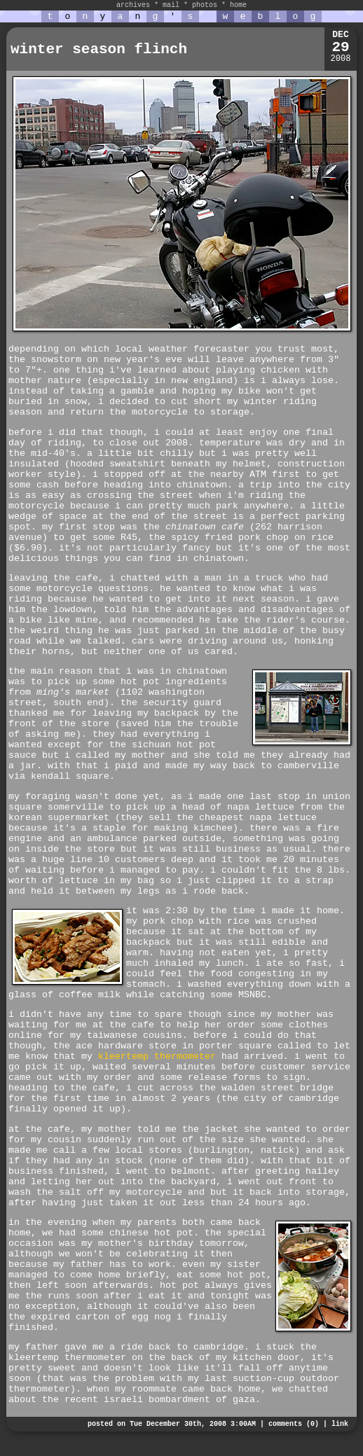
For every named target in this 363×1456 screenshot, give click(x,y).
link (339, 1424)
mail (171, 5)
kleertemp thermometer (157, 1056)
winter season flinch (99, 49)
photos (204, 5)
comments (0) (293, 1424)
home (238, 5)
